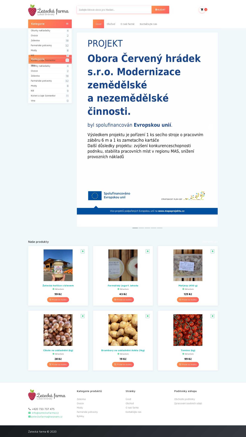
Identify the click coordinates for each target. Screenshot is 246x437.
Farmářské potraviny (87, 411)
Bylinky (80, 416)
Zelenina (81, 399)
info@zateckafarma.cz (43, 412)
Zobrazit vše (210, 241)
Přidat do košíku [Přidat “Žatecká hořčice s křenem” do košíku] (58, 299)
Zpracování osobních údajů (188, 403)
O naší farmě (127, 23)
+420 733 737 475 (41, 408)
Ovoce (80, 403)
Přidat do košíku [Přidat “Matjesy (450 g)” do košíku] (188, 299)
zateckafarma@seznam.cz (45, 416)
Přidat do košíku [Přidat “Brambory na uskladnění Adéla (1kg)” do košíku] (123, 364)
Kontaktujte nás (148, 23)
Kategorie (50, 24)
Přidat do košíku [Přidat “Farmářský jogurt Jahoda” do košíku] (123, 299)
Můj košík (208, 10)
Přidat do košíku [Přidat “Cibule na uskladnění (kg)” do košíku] (58, 364)
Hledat (160, 9)
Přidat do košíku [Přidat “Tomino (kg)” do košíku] (188, 364)
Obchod (111, 23)
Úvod (98, 23)
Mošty (80, 407)
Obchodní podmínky (184, 399)
